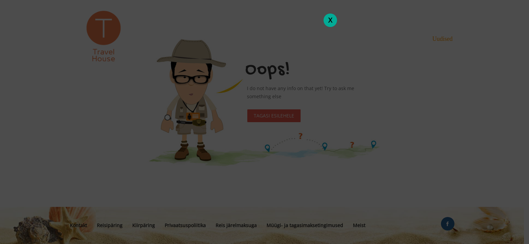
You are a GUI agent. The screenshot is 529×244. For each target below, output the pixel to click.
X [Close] (330, 20)
